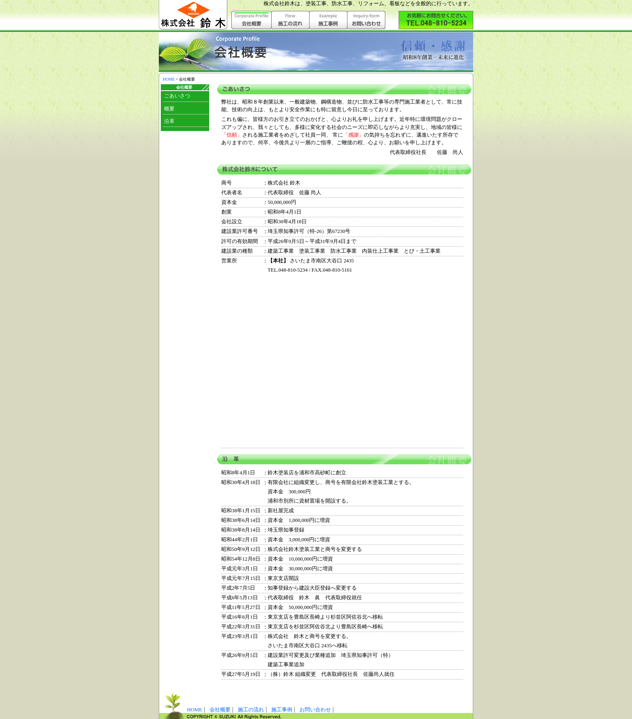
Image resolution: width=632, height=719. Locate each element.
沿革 (169, 121)
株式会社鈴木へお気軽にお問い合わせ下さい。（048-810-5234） (436, 20)
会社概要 (220, 710)
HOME (169, 79)
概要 (169, 109)
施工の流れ (291, 20)
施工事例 (328, 20)
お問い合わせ (366, 20)
